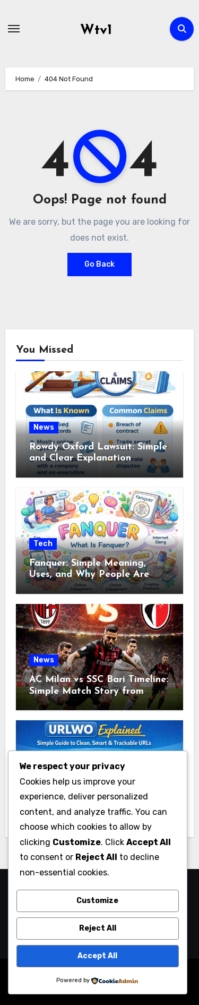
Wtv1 (96, 30)
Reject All (97, 928)
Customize (97, 900)
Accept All (97, 955)
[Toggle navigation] (13, 28)
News (43, 427)
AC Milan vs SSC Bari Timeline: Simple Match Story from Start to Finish (98, 691)
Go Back (99, 264)
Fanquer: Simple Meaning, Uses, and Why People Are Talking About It (89, 574)
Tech (43, 543)
